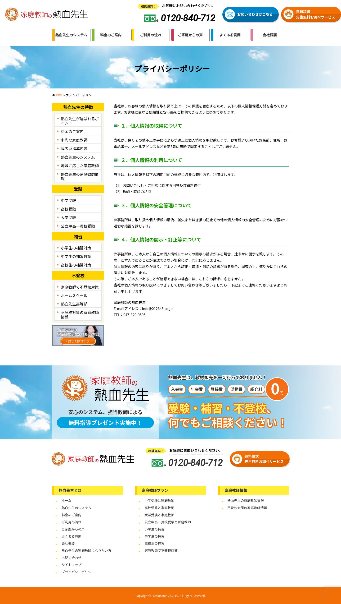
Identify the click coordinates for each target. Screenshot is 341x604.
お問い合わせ (71, 557)
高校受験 (68, 209)
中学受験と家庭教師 (159, 500)
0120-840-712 (187, 463)
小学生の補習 (154, 529)
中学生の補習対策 (76, 256)
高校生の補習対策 (76, 265)
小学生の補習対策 (76, 248)
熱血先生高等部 (74, 304)
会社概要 (68, 543)
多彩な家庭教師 (74, 140)
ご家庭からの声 (73, 529)
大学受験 (68, 217)
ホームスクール (74, 295)
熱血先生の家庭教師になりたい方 (86, 550)
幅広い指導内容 (74, 148)
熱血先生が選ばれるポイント (80, 121)
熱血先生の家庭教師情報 (80, 176)
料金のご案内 (72, 131)
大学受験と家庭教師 (159, 514)
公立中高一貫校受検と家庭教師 (167, 522)
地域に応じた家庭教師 (80, 165)
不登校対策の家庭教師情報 (80, 314)
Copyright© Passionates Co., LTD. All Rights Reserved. (170, 596)
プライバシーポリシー (78, 571)
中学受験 (68, 200)
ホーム (67, 500)
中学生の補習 (154, 536)
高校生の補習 (154, 543)
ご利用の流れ (71, 522)
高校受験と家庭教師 (159, 507)
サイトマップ (71, 564)
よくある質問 (71, 536)
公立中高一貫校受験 (78, 226)
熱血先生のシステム (78, 157)
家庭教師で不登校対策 (80, 287)
